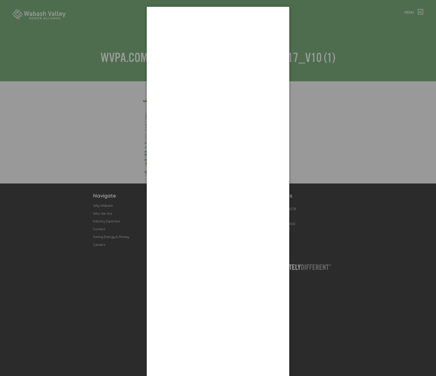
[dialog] (218, 23)
